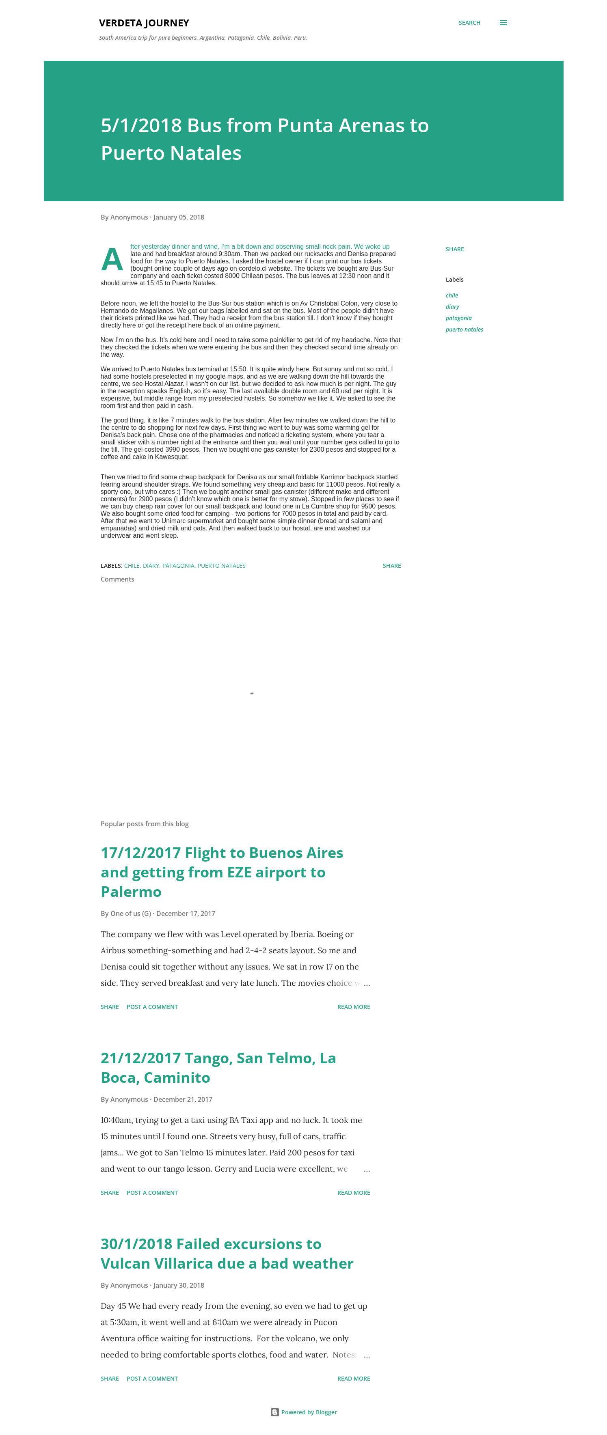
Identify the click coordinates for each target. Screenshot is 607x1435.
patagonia (459, 318)
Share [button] (455, 249)
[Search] (470, 23)
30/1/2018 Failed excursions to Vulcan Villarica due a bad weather (227, 1253)
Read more (353, 1007)
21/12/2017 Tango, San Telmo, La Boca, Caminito (219, 1067)
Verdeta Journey (144, 22)
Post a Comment (152, 1007)
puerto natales (464, 329)
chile (452, 295)
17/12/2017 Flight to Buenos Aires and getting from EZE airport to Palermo (222, 871)
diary (452, 306)
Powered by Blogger (303, 1412)
